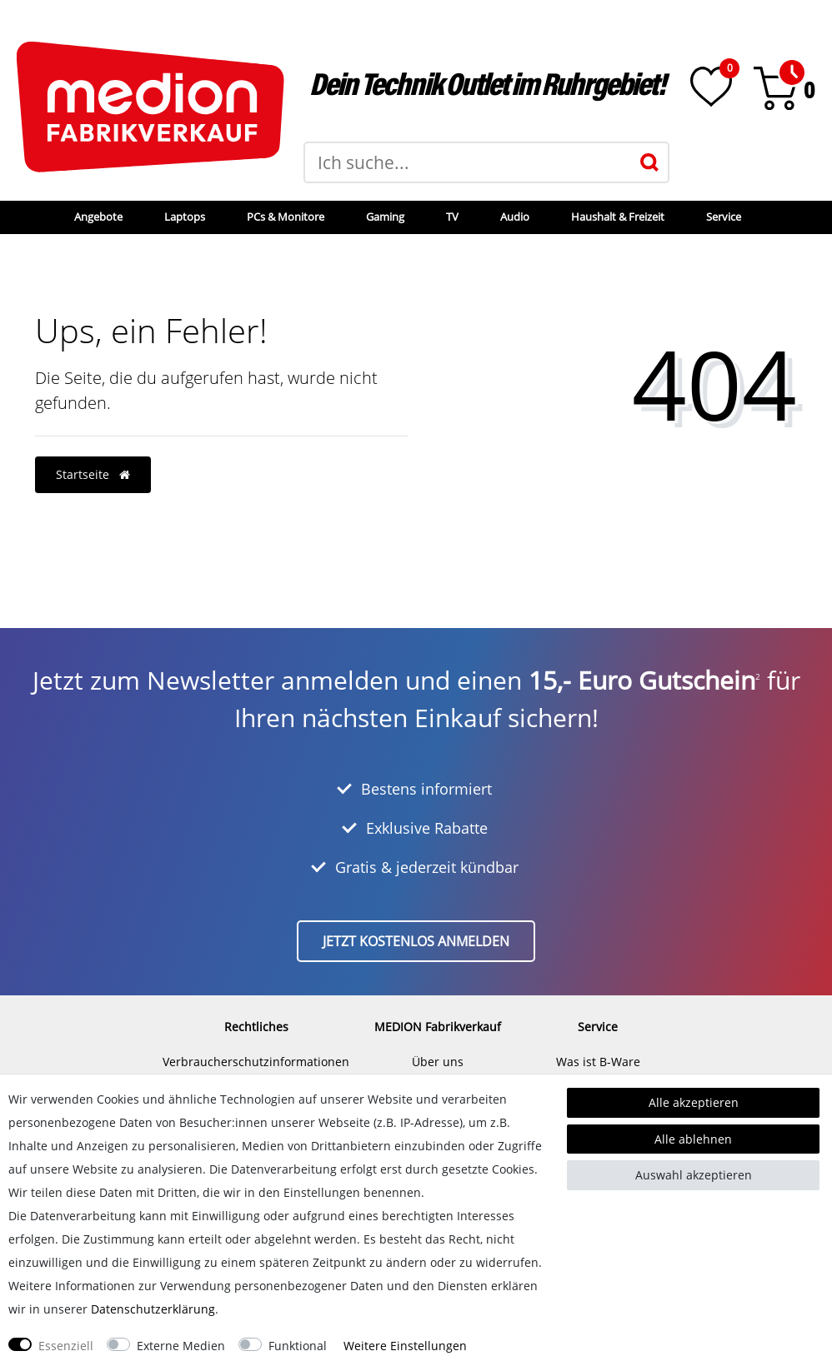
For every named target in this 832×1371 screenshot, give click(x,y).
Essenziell (65, 1346)
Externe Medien (181, 1346)
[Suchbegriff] (467, 162)
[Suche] (649, 162)
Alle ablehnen (693, 1139)
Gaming (385, 216)
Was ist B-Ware (598, 1061)
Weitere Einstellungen (405, 1346)
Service (723, 216)
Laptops (184, 216)
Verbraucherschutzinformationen (256, 1061)
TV (452, 216)
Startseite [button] (93, 474)
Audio (514, 216)
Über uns (438, 1061)
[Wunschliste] (711, 87)
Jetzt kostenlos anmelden (416, 941)
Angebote (98, 216)
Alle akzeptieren (694, 1102)
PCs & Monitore (285, 216)
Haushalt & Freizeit (617, 216)
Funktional (297, 1346)
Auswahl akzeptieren (693, 1175)
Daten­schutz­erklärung (153, 1309)
